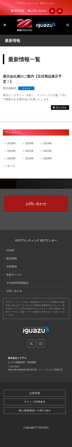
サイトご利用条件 (35, 401)
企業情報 (34, 393)
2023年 (11, 150)
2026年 (11, 143)
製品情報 (11, 258)
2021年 (47, 150)
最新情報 (19, 10)
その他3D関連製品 (17, 282)
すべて (11, 166)
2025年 (29, 143)
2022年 (29, 150)
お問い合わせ (38, 10)
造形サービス (14, 274)
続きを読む (61, 107)
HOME (10, 250)
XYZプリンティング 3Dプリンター (36, 240)
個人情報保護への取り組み (35, 410)
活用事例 (11, 266)
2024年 (47, 143)
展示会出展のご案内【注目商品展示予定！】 (32, 79)
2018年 (47, 158)
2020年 (11, 158)
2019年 (29, 158)
